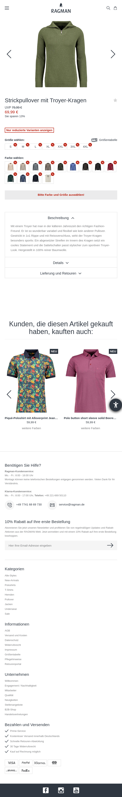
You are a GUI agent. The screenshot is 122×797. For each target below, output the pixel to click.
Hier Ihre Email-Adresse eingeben (30, 545)
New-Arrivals (12, 580)
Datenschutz (11, 640)
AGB (7, 630)
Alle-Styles (10, 575)
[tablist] (61, 217)
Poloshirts (10, 585)
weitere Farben (31, 428)
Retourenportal (13, 664)
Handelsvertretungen (16, 714)
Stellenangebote (14, 704)
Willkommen (11, 680)
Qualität (9, 695)
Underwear (11, 609)
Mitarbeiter (10, 690)
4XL (85, 146)
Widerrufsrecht (13, 644)
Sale (7, 613)
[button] (112, 54)
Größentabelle (104, 140)
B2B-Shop (10, 709)
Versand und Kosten (16, 635)
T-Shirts (9, 589)
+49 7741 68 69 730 (29, 504)
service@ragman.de (71, 504)
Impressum (11, 649)
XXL (60, 146)
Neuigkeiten (11, 700)
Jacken (9, 604)
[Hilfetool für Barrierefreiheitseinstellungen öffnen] (115, 405)
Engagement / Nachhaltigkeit (20, 685)
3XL (73, 146)
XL (48, 146)
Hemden (9, 594)
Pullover (9, 599)
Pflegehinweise (13, 659)
